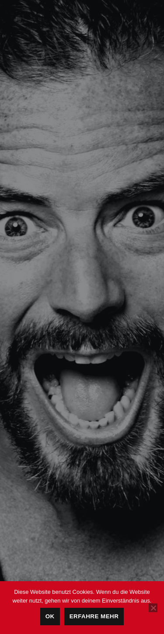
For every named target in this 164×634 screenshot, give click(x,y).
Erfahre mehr (94, 616)
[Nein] (153, 607)
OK (50, 616)
